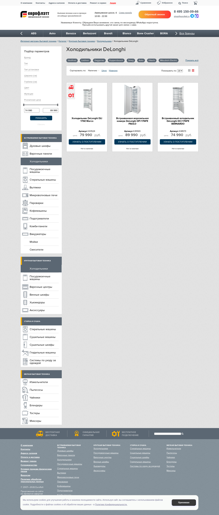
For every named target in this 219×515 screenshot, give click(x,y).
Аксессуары (37, 310)
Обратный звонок (155, 14)
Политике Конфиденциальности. (111, 504)
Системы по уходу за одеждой (43, 362)
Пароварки (36, 203)
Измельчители (39, 382)
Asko (141, 60)
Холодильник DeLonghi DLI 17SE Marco (87, 120)
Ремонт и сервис (98, 3)
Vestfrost (72, 60)
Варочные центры (41, 287)
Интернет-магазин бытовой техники (38, 41)
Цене (104, 70)
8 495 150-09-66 (186, 11)
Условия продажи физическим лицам (36, 470)
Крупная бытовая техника (82, 41)
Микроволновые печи (43, 195)
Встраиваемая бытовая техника (40, 138)
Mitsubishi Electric (168, 60)
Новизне (113, 70)
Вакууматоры (38, 234)
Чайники (35, 397)
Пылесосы (36, 390)
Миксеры (35, 421)
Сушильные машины (43, 337)
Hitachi (152, 60)
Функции (28, 93)
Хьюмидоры (37, 302)
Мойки (34, 241)
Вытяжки (35, 187)
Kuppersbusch (116, 60)
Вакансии (25, 475)
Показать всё (191, 60)
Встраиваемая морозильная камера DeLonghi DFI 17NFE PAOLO (132, 121)
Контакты (40, 3)
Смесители (36, 249)
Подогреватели (39, 218)
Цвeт (26, 87)
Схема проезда (125, 13)
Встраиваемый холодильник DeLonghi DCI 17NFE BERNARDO (178, 121)
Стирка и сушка (32, 321)
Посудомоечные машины (40, 171)
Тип (26, 63)
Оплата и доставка (77, 3)
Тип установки (31, 69)
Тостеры (35, 413)
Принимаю (183, 502)
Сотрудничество (29, 465)
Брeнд (27, 57)
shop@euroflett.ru (182, 16)
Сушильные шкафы (42, 344)
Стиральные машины (43, 179)
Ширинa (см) (30, 75)
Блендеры (36, 405)
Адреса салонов (56, 3)
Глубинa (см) (30, 81)
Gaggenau (99, 60)
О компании (26, 3)
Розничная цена (32, 100)
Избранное (167, 3)
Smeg (131, 60)
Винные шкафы (39, 294)
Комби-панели (38, 226)
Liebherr (85, 60)
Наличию (92, 70)
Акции (113, 3)
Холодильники (104, 41)
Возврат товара (28, 461)
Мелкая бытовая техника (37, 374)
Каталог (63, 41)
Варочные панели (41, 153)
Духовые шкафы (40, 146)
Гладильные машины (43, 352)
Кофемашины (38, 210)
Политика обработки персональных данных (32, 480)
